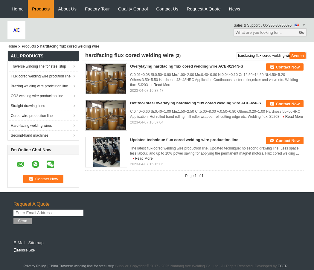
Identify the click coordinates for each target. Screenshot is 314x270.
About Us (67, 8)
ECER (282, 266)
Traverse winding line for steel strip (38, 66)
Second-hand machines (29, 135)
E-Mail (19, 242)
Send (22, 221)
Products (41, 8)
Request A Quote (203, 8)
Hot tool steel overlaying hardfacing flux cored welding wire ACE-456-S (195, 103)
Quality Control (133, 8)
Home (18, 8)
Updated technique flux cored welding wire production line (184, 140)
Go (301, 32)
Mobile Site (24, 250)
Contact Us (167, 8)
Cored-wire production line (32, 116)
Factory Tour (97, 8)
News (234, 8)
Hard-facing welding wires (31, 125)
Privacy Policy (34, 266)
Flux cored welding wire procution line (41, 76)
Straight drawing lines (28, 106)
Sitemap (35, 242)
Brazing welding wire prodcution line (39, 86)
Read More (162, 85)
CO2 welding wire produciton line (37, 96)
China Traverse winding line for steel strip (81, 266)
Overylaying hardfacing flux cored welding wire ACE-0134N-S (186, 66)
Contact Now (288, 67)
